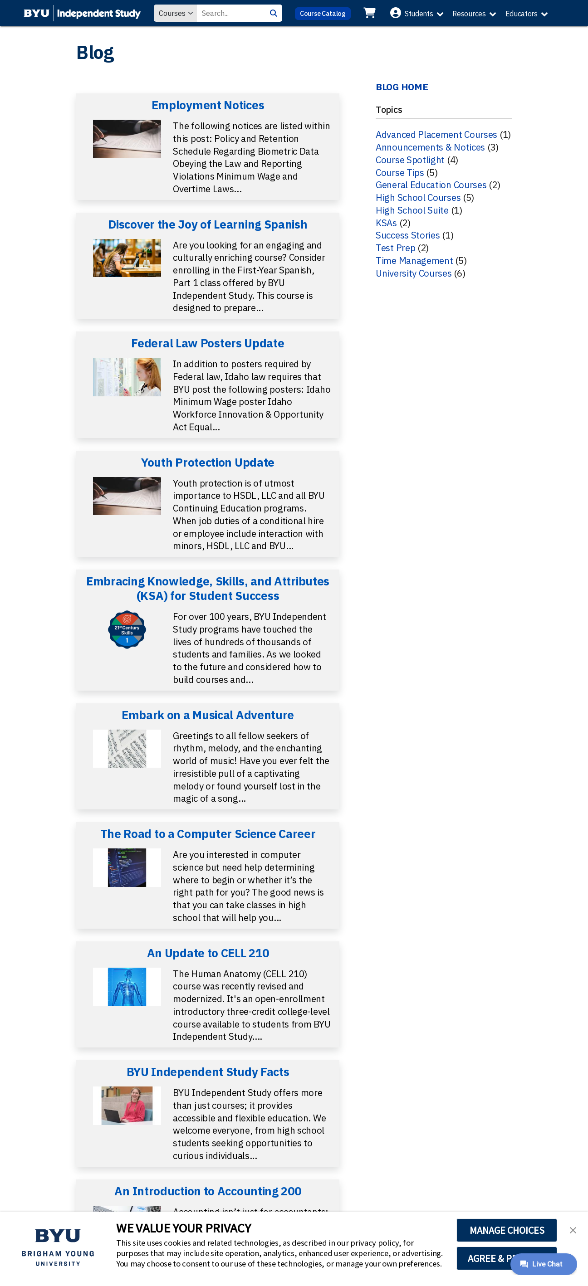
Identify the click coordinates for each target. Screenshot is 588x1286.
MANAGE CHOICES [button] (507, 1230)
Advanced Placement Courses (436, 134)
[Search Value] (231, 13)
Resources (468, 13)
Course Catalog (323, 13)
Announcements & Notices (430, 147)
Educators (521, 13)
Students (419, 13)
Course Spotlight (410, 160)
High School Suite (412, 210)
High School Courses (418, 197)
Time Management (414, 260)
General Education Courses (431, 185)
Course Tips (400, 172)
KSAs (386, 223)
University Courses (414, 273)
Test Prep (395, 248)
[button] (573, 1229)
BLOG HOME (402, 87)
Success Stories (408, 235)
